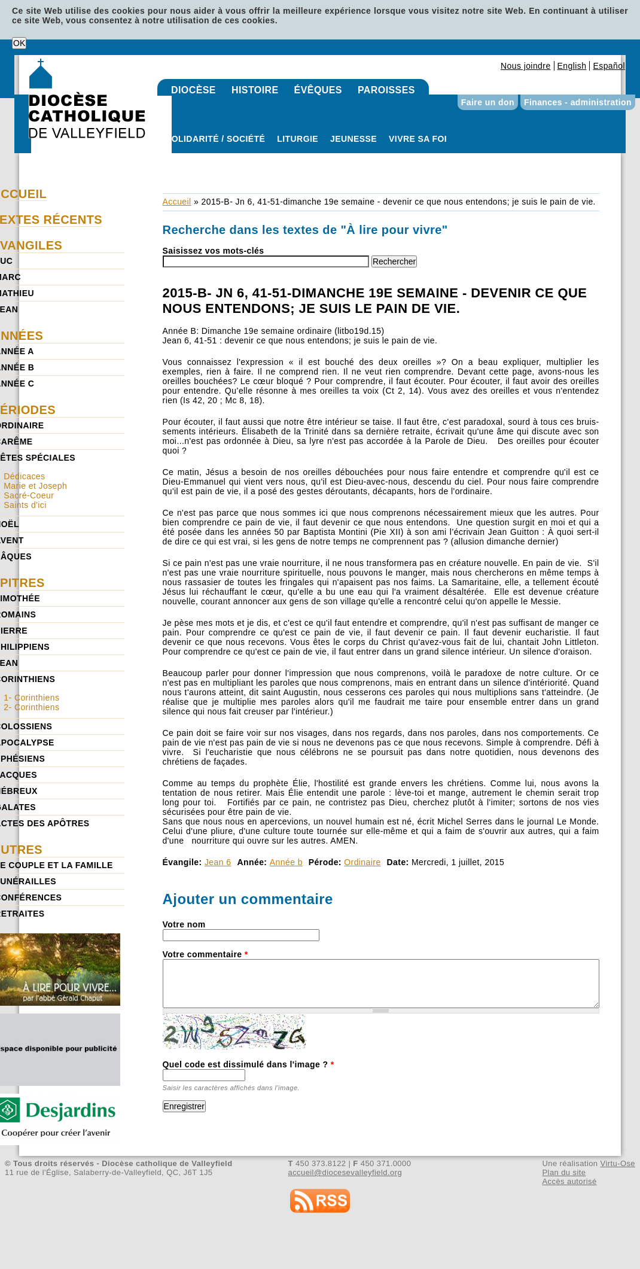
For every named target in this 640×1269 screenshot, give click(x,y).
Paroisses (386, 90)
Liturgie (297, 139)
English (572, 66)
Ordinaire (362, 862)
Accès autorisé (569, 1181)
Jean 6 (218, 862)
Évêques (318, 90)
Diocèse (193, 90)
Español (609, 66)
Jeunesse (353, 139)
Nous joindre (526, 66)
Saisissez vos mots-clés (213, 250)
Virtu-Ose (618, 1163)
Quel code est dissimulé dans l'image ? (248, 1064)
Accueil (177, 201)
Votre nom (184, 924)
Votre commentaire (205, 954)
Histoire (255, 90)
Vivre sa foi (418, 139)
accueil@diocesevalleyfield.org (345, 1172)
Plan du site (564, 1172)
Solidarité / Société (215, 139)
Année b (286, 862)
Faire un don (487, 102)
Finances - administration (578, 102)
